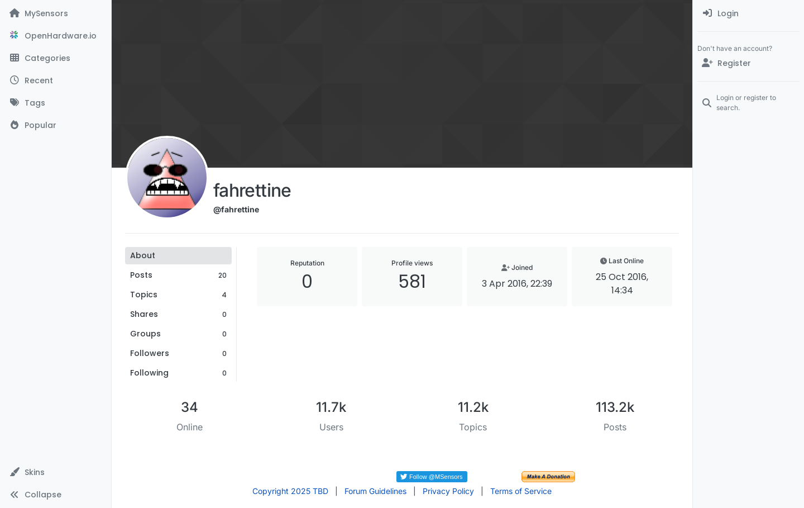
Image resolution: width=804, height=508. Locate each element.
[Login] (748, 13)
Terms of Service (521, 491)
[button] (55, 472)
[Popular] (55, 125)
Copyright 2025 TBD (290, 491)
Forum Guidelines (375, 491)
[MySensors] (55, 13)
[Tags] (55, 103)
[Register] (748, 63)
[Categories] (55, 58)
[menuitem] (748, 13)
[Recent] (55, 80)
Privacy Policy (448, 491)
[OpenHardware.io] (55, 36)
